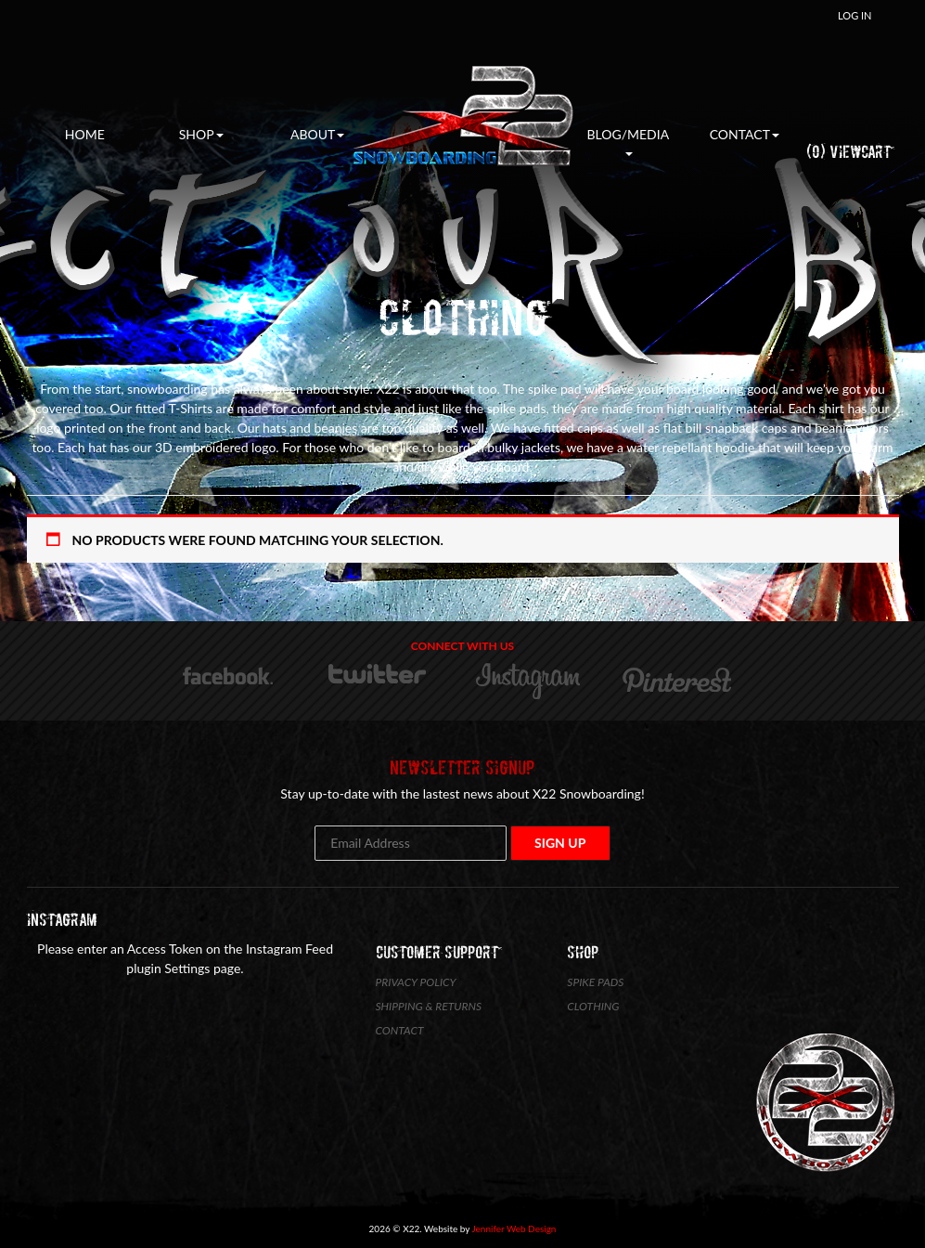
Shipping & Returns (429, 1006)
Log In (854, 15)
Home (85, 134)
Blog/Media (628, 141)
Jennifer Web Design (514, 1228)
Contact (744, 134)
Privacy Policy (416, 982)
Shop (201, 134)
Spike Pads (595, 982)
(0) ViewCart (848, 151)
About (317, 134)
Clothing (593, 1006)
